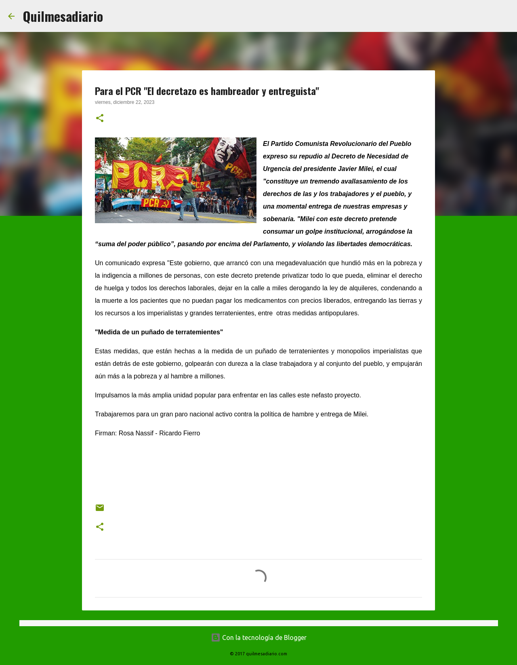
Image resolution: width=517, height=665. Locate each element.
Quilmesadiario (63, 15)
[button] (100, 119)
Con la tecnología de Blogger (259, 637)
